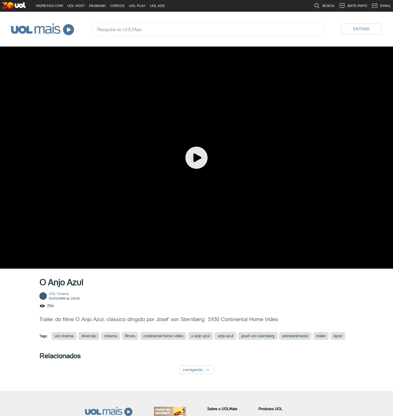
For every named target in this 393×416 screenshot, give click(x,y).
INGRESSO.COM (49, 6)
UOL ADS (157, 6)
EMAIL (381, 6)
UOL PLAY (137, 6)
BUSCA (324, 6)
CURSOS (117, 6)
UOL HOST (76, 6)
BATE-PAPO (353, 6)
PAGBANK (97, 6)
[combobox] (207, 29)
